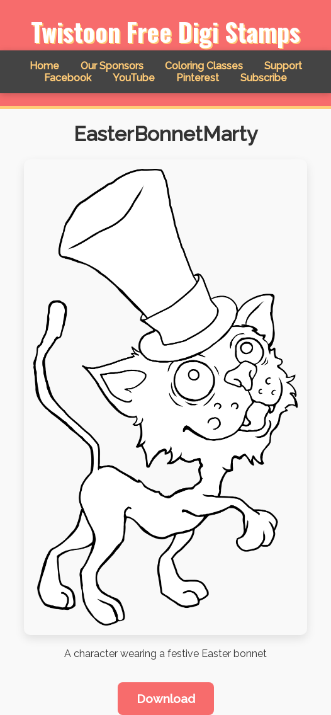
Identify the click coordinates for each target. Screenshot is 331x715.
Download (166, 699)
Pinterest (197, 78)
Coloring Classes (204, 66)
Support (283, 66)
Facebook (67, 78)
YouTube (134, 78)
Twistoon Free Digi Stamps (165, 31)
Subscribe (263, 78)
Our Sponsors (112, 66)
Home (44, 66)
